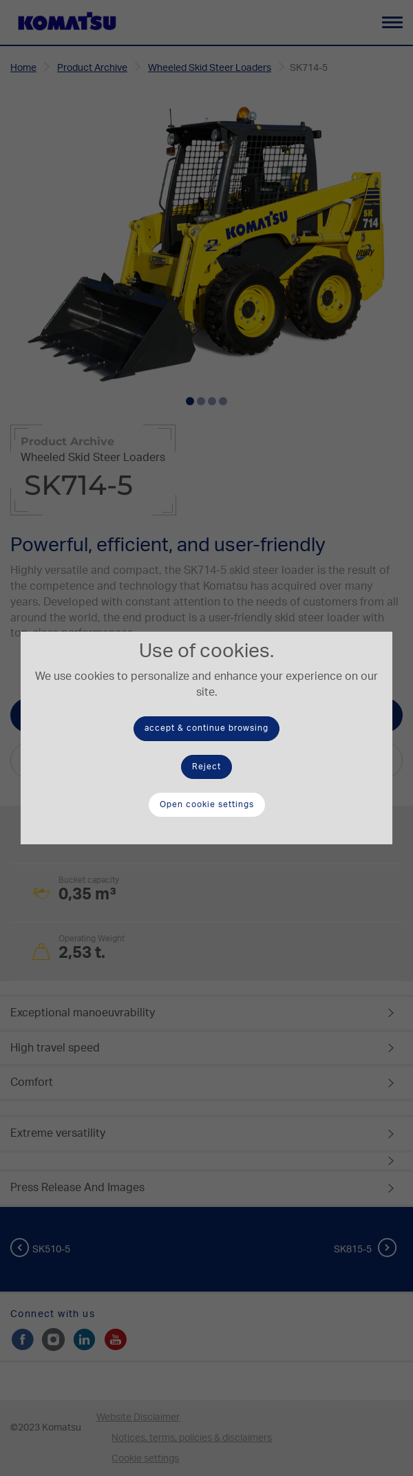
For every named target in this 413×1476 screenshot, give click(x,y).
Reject (206, 766)
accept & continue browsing (206, 728)
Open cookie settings (207, 804)
